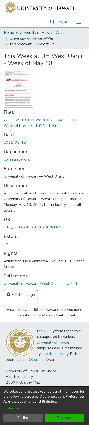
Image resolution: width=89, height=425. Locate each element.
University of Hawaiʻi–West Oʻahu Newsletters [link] (33, 38)
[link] (43, 283)
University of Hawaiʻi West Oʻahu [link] (43, 32)
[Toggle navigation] (78, 22)
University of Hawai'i (53, 342)
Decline (23, 417)
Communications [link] (17, 159)
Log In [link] (62, 22)
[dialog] (44, 406)
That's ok (64, 417)
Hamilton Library (55, 353)
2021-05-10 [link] (15, 142)
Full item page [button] (21, 294)
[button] (52, 22)
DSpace (34, 359)
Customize (11, 408)
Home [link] (9, 32)
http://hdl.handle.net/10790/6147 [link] (32, 227)
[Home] (40, 8)
